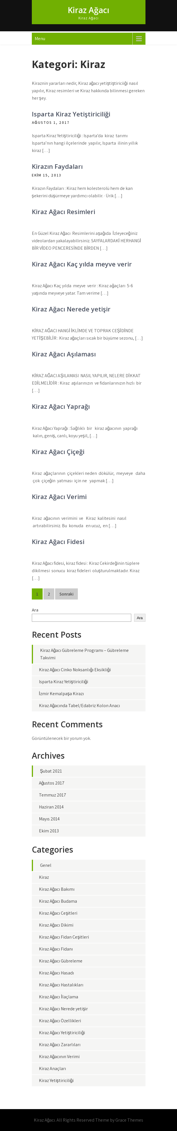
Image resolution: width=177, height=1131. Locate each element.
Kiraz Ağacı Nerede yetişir (71, 309)
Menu (40, 39)
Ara (35, 610)
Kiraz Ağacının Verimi (59, 1057)
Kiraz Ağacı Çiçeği (58, 451)
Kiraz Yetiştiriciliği (56, 1080)
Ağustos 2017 (52, 783)
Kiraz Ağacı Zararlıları (60, 1045)
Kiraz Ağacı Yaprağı (61, 406)
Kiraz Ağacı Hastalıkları (61, 985)
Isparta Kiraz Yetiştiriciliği (71, 114)
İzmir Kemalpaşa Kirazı (61, 694)
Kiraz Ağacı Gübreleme (61, 961)
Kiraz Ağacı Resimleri (63, 211)
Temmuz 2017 (52, 795)
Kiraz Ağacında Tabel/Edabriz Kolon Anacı (79, 706)
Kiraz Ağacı (88, 10)
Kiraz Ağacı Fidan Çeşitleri (64, 937)
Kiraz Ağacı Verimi (59, 496)
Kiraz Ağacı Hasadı (56, 973)
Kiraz (44, 877)
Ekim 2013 (49, 831)
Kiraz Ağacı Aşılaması (64, 354)
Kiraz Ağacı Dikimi (56, 925)
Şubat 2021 (51, 771)
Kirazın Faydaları (57, 166)
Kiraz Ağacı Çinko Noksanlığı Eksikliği (75, 670)
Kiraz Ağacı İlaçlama (58, 997)
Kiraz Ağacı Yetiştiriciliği (62, 1033)
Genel (45, 865)
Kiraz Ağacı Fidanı (56, 949)
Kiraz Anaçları (52, 1069)
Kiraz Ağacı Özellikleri (60, 1021)
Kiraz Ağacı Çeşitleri (58, 913)
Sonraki (66, 594)
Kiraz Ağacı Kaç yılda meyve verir (82, 264)
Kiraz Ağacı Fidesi (58, 541)
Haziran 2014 (51, 807)
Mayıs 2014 (49, 819)
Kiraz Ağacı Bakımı (57, 889)
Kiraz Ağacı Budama (58, 901)
